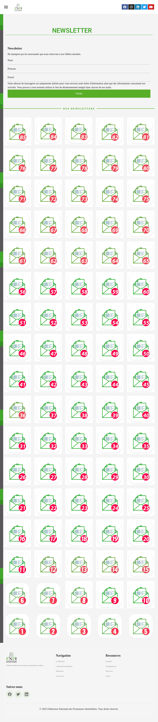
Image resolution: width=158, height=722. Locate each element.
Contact (108, 676)
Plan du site (109, 671)
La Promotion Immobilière (64, 666)
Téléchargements (111, 666)
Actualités (109, 661)
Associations (60, 676)
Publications (59, 671)
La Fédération (60, 661)
